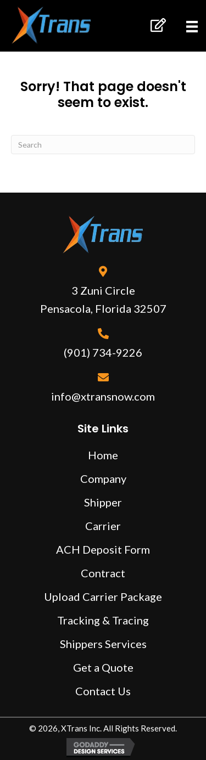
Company (103, 478)
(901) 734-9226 (103, 352)
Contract (103, 572)
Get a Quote (103, 667)
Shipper (103, 502)
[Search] (103, 144)
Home (103, 454)
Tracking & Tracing (103, 620)
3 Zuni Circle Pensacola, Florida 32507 (103, 299)
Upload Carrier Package (103, 596)
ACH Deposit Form (103, 549)
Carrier (103, 525)
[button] (157, 25)
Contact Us (103, 690)
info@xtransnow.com (103, 396)
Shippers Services (103, 643)
